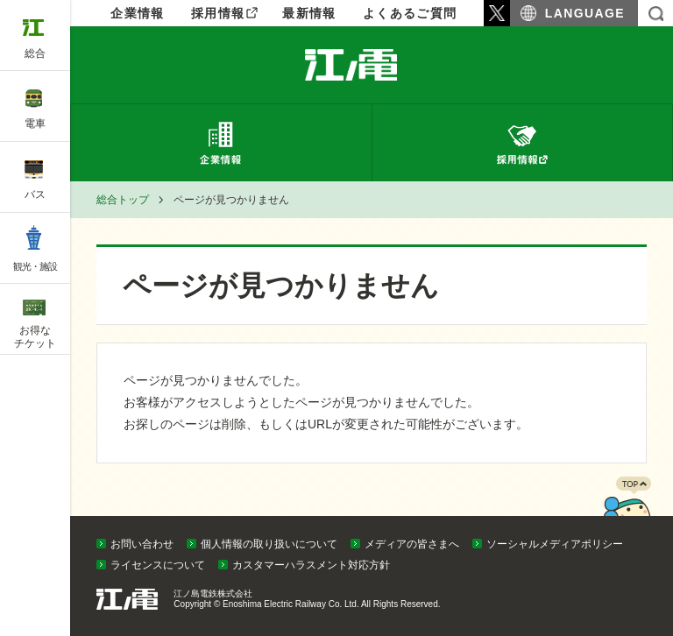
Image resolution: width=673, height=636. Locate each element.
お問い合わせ (142, 544)
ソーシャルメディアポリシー (554, 544)
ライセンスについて (157, 565)
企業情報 (371, 64)
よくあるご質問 (410, 13)
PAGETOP (626, 512)
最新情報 (309, 13)
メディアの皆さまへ (412, 544)
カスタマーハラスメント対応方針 (311, 565)
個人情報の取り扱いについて (269, 544)
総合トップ (122, 200)
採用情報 (218, 13)
